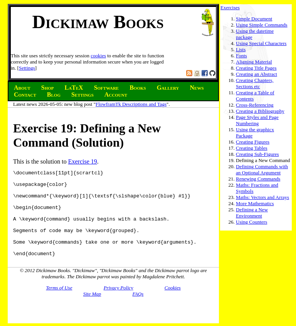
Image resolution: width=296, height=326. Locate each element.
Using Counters (251, 222)
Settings (27, 68)
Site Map (92, 311)
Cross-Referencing (254, 105)
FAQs (138, 311)
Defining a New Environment (252, 213)
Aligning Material (254, 62)
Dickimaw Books (97, 22)
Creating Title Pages (256, 68)
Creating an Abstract (256, 74)
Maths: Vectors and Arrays (262, 197)
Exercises (230, 7)
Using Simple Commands (262, 25)
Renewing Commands (258, 179)
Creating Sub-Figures (257, 154)
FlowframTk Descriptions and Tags (131, 104)
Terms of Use (59, 305)
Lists (241, 49)
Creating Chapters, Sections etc (254, 83)
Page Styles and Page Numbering (257, 120)
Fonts (241, 56)
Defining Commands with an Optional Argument (262, 170)
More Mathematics (255, 203)
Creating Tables (251, 148)
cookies (98, 56)
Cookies (173, 305)
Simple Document (254, 19)
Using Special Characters (261, 43)
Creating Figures (252, 142)
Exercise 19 (82, 161)
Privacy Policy (118, 305)
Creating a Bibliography (260, 111)
